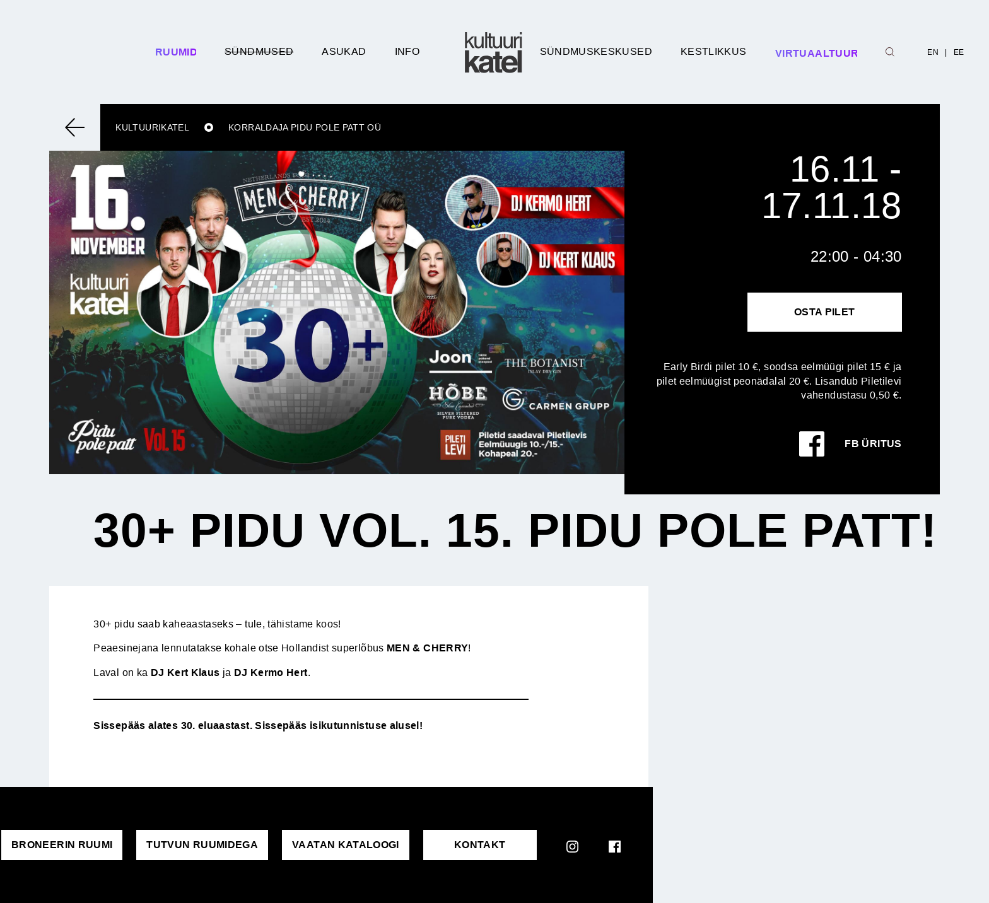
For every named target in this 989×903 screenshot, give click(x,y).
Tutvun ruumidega (202, 844)
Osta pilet (824, 311)
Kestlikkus (714, 51)
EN (933, 52)
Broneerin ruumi (61, 844)
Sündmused (259, 51)
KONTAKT (480, 844)
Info (407, 51)
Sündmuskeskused (596, 51)
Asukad (344, 51)
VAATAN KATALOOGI (345, 844)
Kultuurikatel (152, 127)
